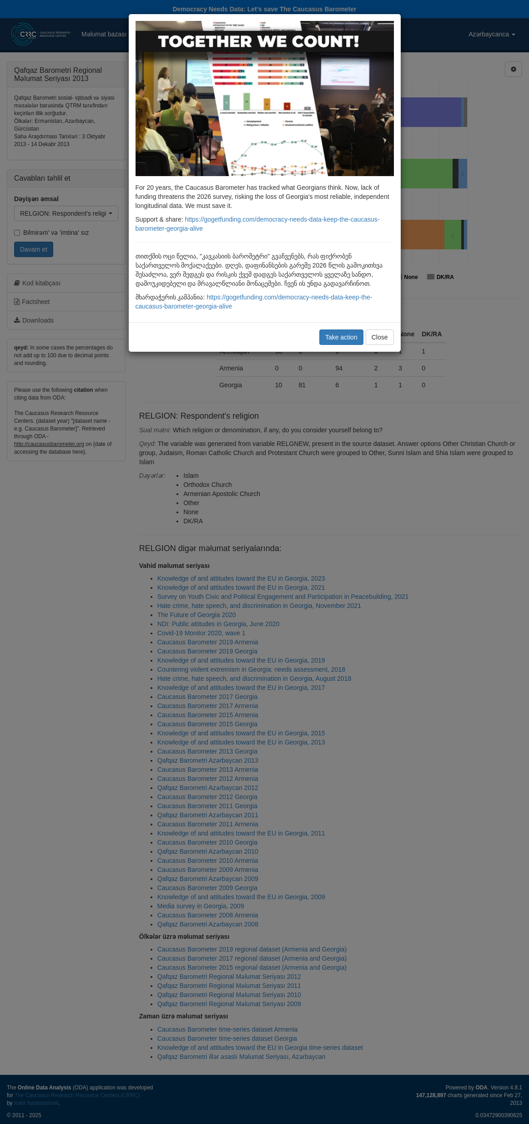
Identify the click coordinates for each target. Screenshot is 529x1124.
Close (380, 337)
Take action (341, 337)
